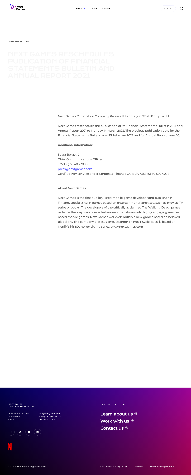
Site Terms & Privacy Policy (113, 466)
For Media (138, 466)
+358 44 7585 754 (46, 419)
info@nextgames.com (49, 413)
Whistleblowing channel (162, 466)
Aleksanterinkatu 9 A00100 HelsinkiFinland (18, 416)
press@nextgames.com (75, 171)
